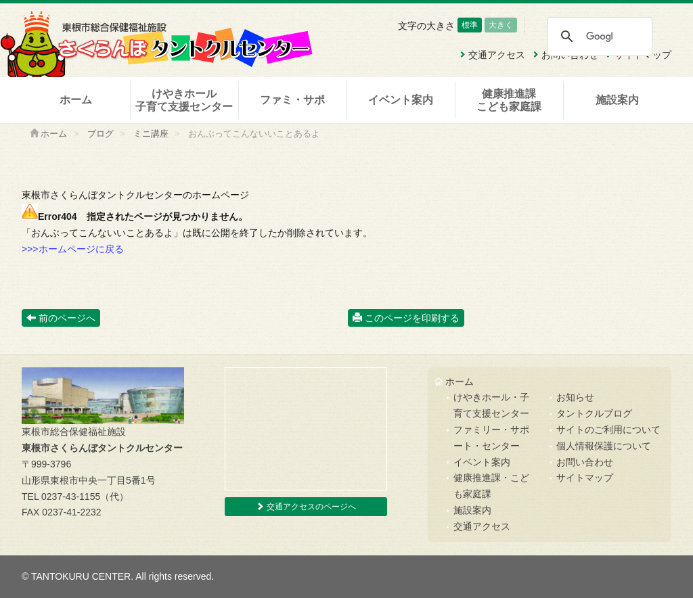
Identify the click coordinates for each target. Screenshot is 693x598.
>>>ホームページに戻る (73, 249)
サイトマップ (584, 477)
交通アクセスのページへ (305, 506)
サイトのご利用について (608, 429)
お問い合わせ (584, 462)
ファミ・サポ (292, 100)
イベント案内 (400, 100)
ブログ (100, 134)
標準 (470, 25)
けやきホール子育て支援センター (184, 100)
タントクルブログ (594, 413)
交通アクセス (481, 526)
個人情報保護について (603, 445)
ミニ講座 (151, 134)
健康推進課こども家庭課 (508, 100)
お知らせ (575, 397)
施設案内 (617, 100)
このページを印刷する (406, 318)
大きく (501, 25)
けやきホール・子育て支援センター (491, 405)
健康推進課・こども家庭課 (491, 485)
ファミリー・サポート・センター (491, 437)
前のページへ (60, 318)
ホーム (76, 100)
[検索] (599, 36)
